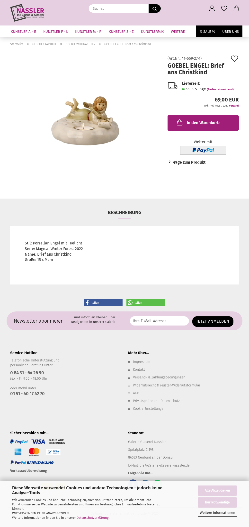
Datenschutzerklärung (93, 517)
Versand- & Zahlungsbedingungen (159, 377)
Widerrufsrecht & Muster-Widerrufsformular (166, 385)
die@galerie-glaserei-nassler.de (165, 465)
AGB (136, 393)
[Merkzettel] (224, 8)
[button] (212, 8)
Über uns (230, 31)
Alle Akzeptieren (217, 490)
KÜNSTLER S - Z (121, 31)
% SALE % (207, 31)
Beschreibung (125, 212)
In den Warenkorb (198, 122)
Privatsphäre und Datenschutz (156, 401)
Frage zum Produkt (188, 162)
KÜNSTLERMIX (152, 31)
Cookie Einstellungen (149, 409)
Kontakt (139, 370)
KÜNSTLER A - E (23, 31)
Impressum (141, 362)
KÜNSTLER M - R (88, 31)
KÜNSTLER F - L (55, 31)
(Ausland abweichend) (220, 89)
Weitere (178, 31)
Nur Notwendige (217, 502)
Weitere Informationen (217, 513)
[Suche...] (155, 8)
